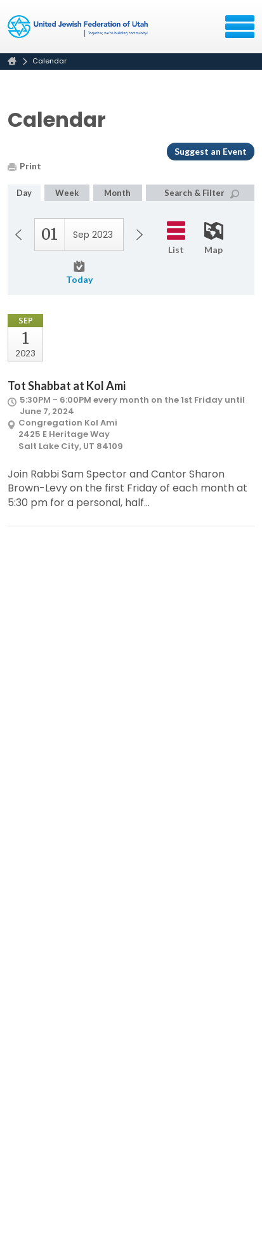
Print (24, 165)
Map (213, 238)
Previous (18, 235)
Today (79, 273)
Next (139, 235)
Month (117, 193)
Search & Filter (201, 193)
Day (24, 193)
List (176, 238)
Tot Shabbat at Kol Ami (67, 386)
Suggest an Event (210, 151)
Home (12, 61)
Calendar (49, 61)
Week (67, 193)
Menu (239, 26)
